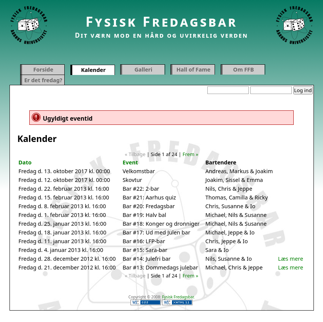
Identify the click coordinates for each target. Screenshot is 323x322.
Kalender (93, 69)
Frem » (190, 154)
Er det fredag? (43, 80)
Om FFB (243, 69)
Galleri (143, 69)
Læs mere (290, 258)
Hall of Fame (193, 69)
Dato (25, 162)
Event (130, 162)
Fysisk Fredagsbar (162, 21)
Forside (43, 69)
